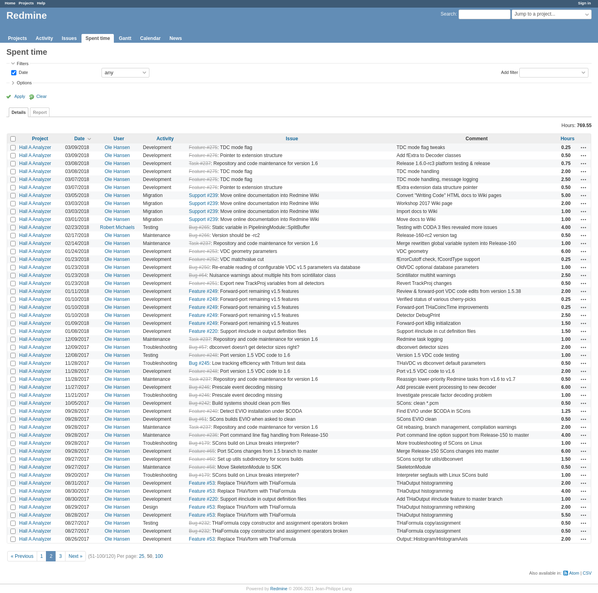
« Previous (22, 556)
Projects (26, 3)
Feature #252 (203, 259)
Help (41, 3)
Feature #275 (203, 147)
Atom (574, 573)
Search (448, 14)
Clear (41, 96)
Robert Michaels (117, 227)
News (175, 38)
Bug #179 (199, 443)
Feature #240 (203, 411)
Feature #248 (203, 355)
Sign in (584, 3)
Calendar (150, 38)
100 (159, 556)
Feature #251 (203, 283)
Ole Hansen (117, 147)
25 (141, 556)
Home (10, 3)
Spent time (97, 38)
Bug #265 (199, 227)
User (118, 138)
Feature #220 (203, 331)
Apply (19, 96)
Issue (292, 138)
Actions (583, 147)
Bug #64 (198, 275)
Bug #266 (199, 235)
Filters (22, 63)
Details (19, 112)
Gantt (125, 38)
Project (40, 138)
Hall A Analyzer (35, 147)
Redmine (278, 588)
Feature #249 (203, 291)
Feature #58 (202, 467)
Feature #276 (203, 155)
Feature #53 (202, 483)
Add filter (509, 72)
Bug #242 (199, 403)
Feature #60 (202, 459)
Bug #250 (199, 267)
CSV (587, 573)
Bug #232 (199, 523)
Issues (69, 38)
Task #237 (200, 163)
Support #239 (203, 195)
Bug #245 (199, 363)
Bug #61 (198, 419)
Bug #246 (199, 387)
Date (23, 72)
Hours (567, 138)
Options (24, 82)
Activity (44, 38)
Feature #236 (203, 435)
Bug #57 (198, 347)
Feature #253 (203, 251)
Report (40, 112)
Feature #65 (202, 451)
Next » (76, 556)
